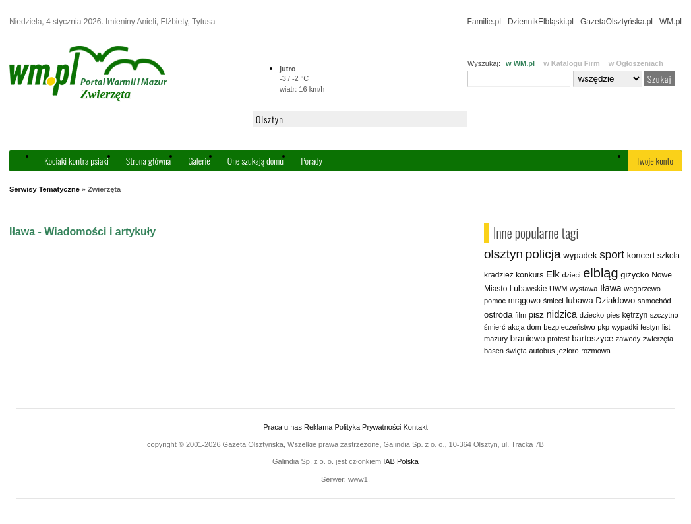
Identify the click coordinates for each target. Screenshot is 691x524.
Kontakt (415, 427)
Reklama (318, 427)
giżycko (634, 274)
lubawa (579, 300)
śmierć (494, 327)
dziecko (592, 315)
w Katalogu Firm (571, 63)
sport (611, 254)
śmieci (553, 301)
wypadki (625, 327)
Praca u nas (282, 427)
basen (494, 351)
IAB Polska (401, 461)
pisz (536, 315)
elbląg (600, 273)
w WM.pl (520, 63)
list (666, 327)
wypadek (580, 255)
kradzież (499, 274)
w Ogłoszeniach (636, 63)
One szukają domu (255, 160)
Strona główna (148, 160)
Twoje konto (654, 160)
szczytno (664, 315)
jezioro (567, 351)
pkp (603, 327)
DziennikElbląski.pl (541, 21)
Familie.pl (484, 21)
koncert (641, 255)
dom (534, 327)
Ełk (553, 273)
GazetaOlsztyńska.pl (616, 21)
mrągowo (524, 300)
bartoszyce (592, 338)
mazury (496, 339)
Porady (311, 160)
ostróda (498, 315)
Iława (611, 288)
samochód (654, 301)
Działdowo (615, 300)
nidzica (561, 314)
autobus (542, 351)
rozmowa (596, 351)
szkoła (668, 255)
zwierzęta (658, 339)
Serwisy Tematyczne (44, 189)
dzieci (571, 275)
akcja (516, 327)
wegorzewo (642, 289)
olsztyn (503, 254)
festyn (649, 327)
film (520, 315)
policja (543, 254)
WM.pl (670, 21)
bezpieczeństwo (569, 327)
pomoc (495, 301)
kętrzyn (635, 315)
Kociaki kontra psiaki (76, 160)
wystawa (583, 289)
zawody (628, 339)
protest (558, 339)
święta (516, 351)
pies (613, 315)
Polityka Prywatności (367, 427)
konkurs (529, 274)
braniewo (527, 338)
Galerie (199, 160)
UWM (558, 289)
